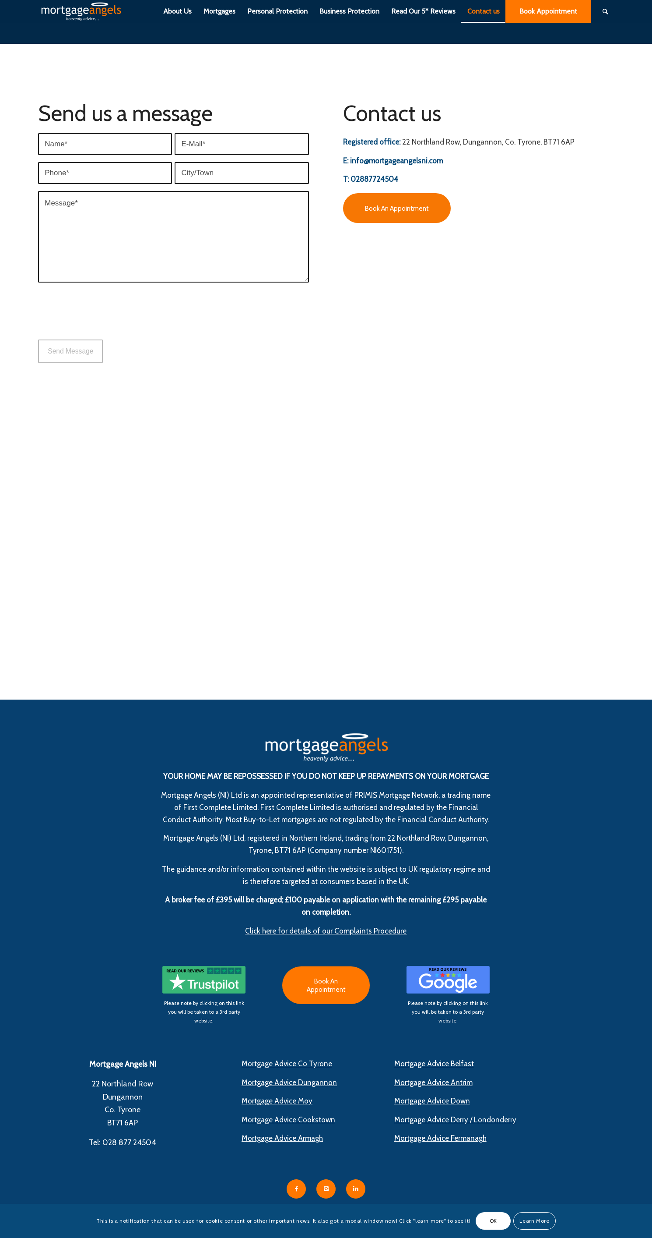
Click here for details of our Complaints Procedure (326, 931)
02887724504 (374, 179)
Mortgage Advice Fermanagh (440, 1138)
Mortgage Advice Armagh (282, 1138)
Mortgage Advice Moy (277, 1101)
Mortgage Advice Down (432, 1101)
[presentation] (104, 319)
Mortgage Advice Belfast (434, 1063)
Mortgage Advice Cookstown (288, 1119)
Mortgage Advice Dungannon (289, 1082)
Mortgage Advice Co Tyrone (287, 1063)
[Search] (605, 11)
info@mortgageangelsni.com (396, 160)
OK (493, 1220)
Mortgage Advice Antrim (433, 1082)
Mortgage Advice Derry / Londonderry (455, 1119)
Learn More (534, 1220)
